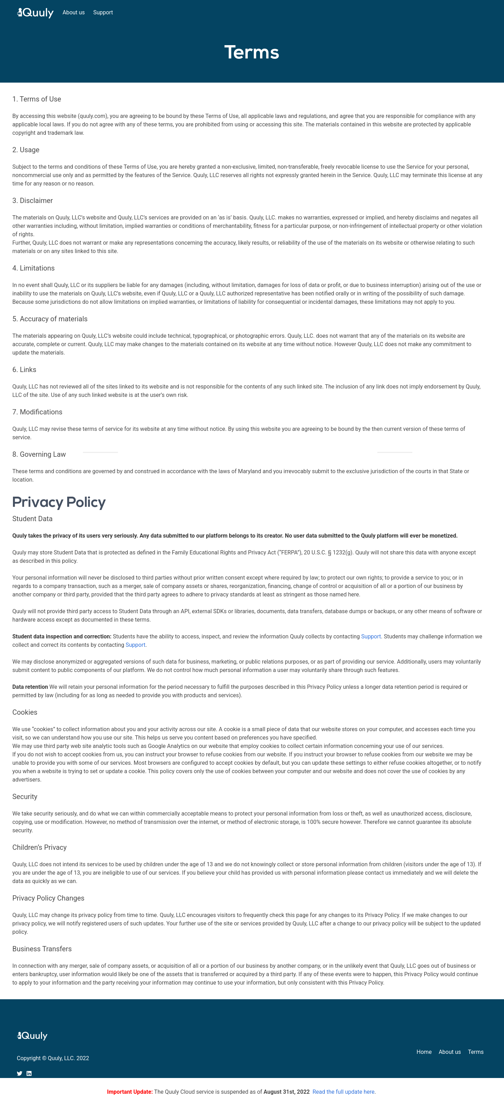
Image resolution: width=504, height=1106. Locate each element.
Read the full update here (343, 1091)
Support (103, 12)
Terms (476, 1052)
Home (424, 1052)
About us (74, 12)
